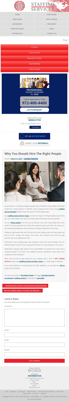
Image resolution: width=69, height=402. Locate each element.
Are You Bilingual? (34, 110)
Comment (8, 306)
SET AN (35, 136)
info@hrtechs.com (34, 387)
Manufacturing (34, 58)
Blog (52, 29)
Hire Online (51, 14)
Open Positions (17, 29)
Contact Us (51, 33)
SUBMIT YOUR (36, 143)
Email (6, 340)
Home (17, 14)
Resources (51, 24)
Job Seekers (17, 24)
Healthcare (34, 69)
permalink (40, 278)
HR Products (17, 33)
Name (7, 330)
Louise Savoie (31, 158)
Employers (17, 19)
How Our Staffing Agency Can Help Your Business (22, 290)
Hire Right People (27, 275)
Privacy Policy (62, 396)
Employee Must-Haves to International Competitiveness (25, 286)
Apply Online (51, 19)
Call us (62, 265)
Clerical (34, 47)
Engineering (34, 64)
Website (7, 350)
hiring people (16, 223)
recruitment (8, 278)
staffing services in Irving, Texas (31, 261)
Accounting (34, 53)
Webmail (43, 393)
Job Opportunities (48, 275)
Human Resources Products (46, 391)
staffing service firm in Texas (18, 216)
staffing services (20, 278)
